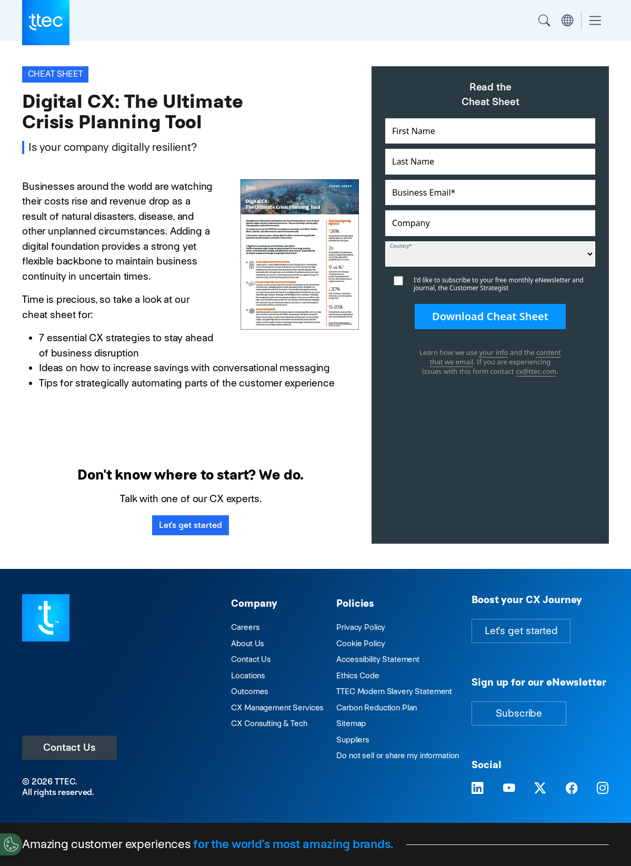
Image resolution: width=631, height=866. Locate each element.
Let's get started (190, 525)
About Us (247, 643)
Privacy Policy (360, 627)
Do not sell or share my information (397, 755)
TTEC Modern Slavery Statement (394, 691)
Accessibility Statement (377, 659)
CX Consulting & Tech (269, 723)
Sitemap (351, 723)
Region (567, 20)
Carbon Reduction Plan (376, 707)
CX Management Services (277, 707)
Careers (245, 627)
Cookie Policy (360, 643)
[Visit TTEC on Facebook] (572, 789)
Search (544, 20)
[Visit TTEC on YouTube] (509, 789)
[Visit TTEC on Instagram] (603, 789)
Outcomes (249, 691)
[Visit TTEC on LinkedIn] (478, 789)
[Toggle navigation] (595, 20)
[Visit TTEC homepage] (45, 617)
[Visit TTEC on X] (540, 789)
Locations (248, 675)
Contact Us (69, 747)
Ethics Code (357, 675)
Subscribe (519, 713)
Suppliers (352, 740)
